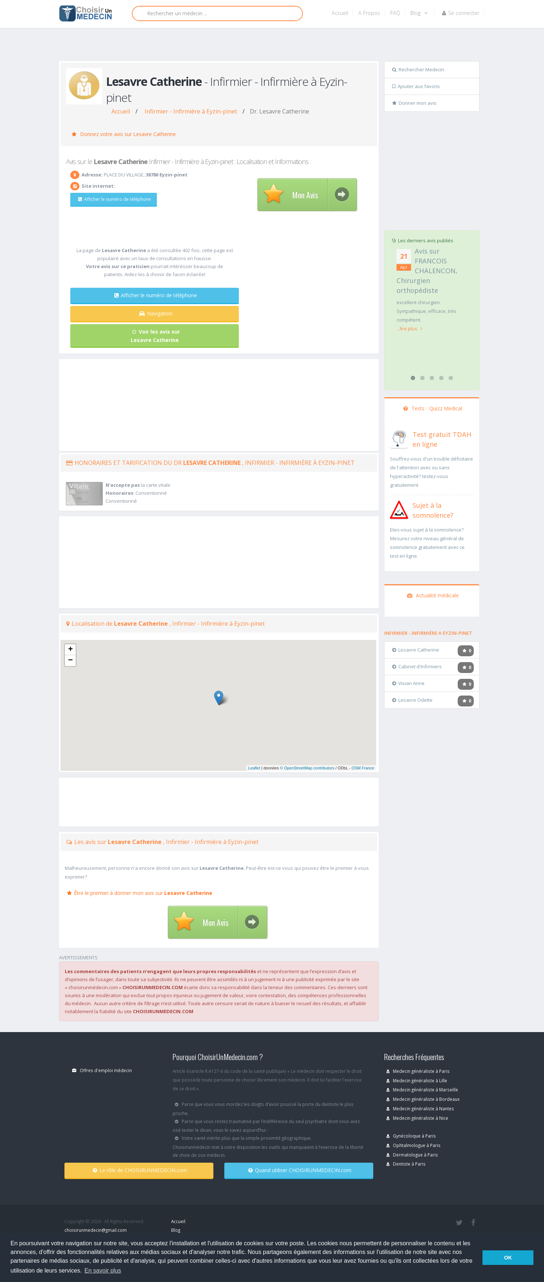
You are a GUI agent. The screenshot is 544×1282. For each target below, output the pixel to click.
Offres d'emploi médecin (102, 1070)
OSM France (362, 768)
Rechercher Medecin (418, 69)
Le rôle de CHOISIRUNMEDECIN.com (140, 1170)
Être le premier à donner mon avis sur (139, 892)
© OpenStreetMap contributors (307, 768)
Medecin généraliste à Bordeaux (423, 1099)
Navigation (156, 313)
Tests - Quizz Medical (432, 408)
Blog (418, 12)
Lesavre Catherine (415, 649)
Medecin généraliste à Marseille (422, 1089)
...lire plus (409, 328)
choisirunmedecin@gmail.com (95, 1230)
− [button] (70, 660)
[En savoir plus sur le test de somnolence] (399, 509)
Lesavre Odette (412, 700)
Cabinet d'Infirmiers (417, 666)
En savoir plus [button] (102, 1270)
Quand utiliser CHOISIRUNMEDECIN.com (299, 1170)
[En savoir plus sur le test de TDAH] (399, 438)
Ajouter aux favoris (416, 86)
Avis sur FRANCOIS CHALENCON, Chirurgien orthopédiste (427, 271)
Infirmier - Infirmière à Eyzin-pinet (191, 111)
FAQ (395, 12)
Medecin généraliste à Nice (417, 1118)
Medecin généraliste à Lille (416, 1080)
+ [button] (70, 649)
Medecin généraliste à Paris (418, 1071)
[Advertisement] (269, 46)
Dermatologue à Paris (412, 1155)
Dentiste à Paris (406, 1164)
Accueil (340, 12)
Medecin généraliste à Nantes (420, 1108)
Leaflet (254, 768)
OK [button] (508, 1258)
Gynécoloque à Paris (411, 1136)
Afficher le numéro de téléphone (110, 199)
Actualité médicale (433, 595)
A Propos (369, 12)
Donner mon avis (414, 103)
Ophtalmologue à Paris (413, 1145)
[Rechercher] (217, 13)
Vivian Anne (408, 683)
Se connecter (460, 12)
